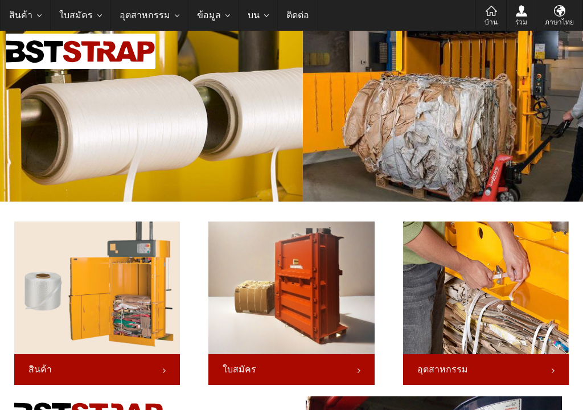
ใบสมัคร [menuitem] (76, 15)
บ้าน (491, 22)
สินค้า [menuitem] (20, 15)
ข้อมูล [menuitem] (209, 15)
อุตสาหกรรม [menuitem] (145, 15)
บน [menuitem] (254, 15)
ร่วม (521, 22)
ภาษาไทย (559, 22)
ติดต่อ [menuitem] (297, 15)
